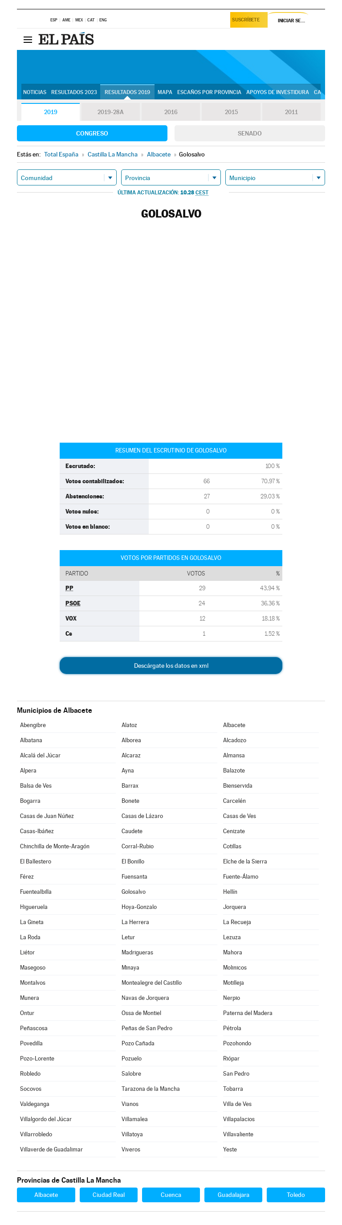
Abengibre (33, 725)
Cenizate (234, 831)
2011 (291, 112)
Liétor (27, 952)
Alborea (131, 740)
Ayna (128, 770)
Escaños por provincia (209, 92)
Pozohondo (237, 1043)
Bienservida (237, 785)
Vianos (130, 1104)
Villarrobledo (36, 1134)
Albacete (234, 725)
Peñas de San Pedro (147, 1028)
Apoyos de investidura (277, 92)
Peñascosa (34, 1028)
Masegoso (32, 967)
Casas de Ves (239, 816)
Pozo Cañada (138, 1043)
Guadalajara (233, 1194)
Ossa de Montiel (141, 1013)
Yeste (230, 1149)
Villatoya (132, 1134)
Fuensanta (134, 876)
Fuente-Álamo (240, 876)
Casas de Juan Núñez (47, 816)
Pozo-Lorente (37, 1058)
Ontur (27, 1013)
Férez (27, 876)
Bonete (130, 800)
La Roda (30, 937)
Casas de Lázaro (142, 816)
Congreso (92, 133)
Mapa (165, 92)
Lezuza (232, 937)
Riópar (231, 1058)
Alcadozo (234, 740)
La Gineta (32, 922)
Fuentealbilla (36, 891)
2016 (171, 112)
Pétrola (232, 1028)
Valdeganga (34, 1104)
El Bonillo (133, 861)
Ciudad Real (109, 1194)
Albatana (31, 740)
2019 (51, 112)
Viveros (131, 1149)
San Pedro (236, 1073)
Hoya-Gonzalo (139, 907)
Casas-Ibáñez (37, 831)
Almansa (234, 755)
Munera (29, 998)
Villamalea (135, 1119)
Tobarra (233, 1088)
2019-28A (110, 112)
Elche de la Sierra (245, 861)
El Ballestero (35, 861)
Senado (250, 133)
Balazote (234, 770)
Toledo (296, 1194)
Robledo (30, 1073)
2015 (231, 112)
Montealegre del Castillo (152, 982)
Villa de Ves (237, 1104)
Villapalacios (239, 1119)
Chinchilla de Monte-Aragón (55, 846)
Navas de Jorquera (145, 998)
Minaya (130, 967)
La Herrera (135, 922)
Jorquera (234, 907)
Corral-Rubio (138, 846)
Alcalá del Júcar (40, 755)
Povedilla (31, 1043)
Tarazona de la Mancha (151, 1088)
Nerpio (231, 998)
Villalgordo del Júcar (46, 1119)
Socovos (30, 1088)
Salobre (131, 1073)
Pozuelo (132, 1058)
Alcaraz (131, 755)
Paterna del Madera (248, 1013)
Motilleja (233, 982)
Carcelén (234, 800)
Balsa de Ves (36, 785)
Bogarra (30, 800)
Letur (128, 937)
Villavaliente (238, 1134)
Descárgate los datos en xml (171, 665)
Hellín (230, 891)
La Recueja (237, 922)
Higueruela (34, 907)
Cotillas (232, 846)
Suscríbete (247, 21)
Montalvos (32, 982)
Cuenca (171, 1194)
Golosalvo (134, 891)
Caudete (132, 831)
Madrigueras (137, 952)
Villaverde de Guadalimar (51, 1149)
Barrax (130, 785)
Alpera (28, 770)
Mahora (232, 952)
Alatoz (129, 725)
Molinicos (235, 967)
